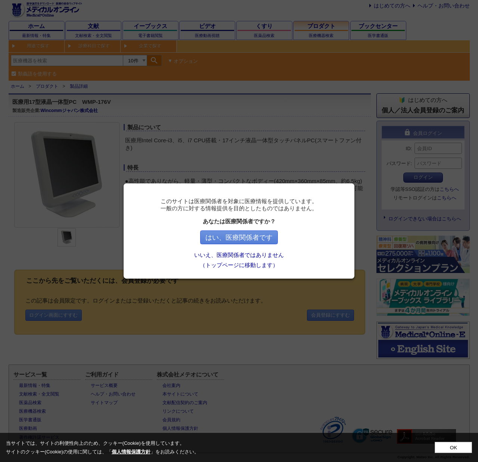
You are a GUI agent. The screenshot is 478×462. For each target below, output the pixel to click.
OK (453, 447)
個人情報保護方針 (131, 452)
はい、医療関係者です (239, 237)
